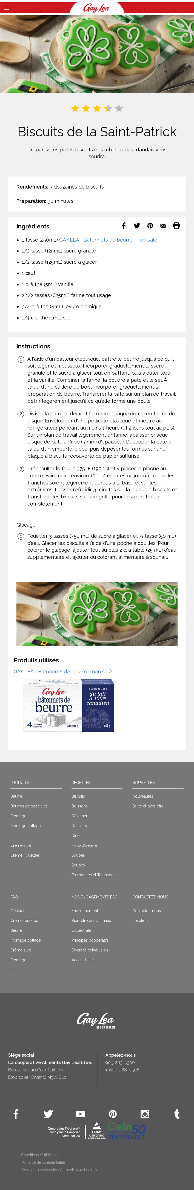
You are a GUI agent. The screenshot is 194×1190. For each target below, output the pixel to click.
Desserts (79, 826)
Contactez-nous (150, 897)
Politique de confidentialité (43, 1162)
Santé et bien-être (148, 806)
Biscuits (78, 796)
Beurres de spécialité (29, 806)
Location (140, 920)
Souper (78, 855)
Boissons (80, 806)
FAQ (14, 897)
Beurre (16, 796)
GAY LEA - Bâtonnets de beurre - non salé (108, 240)
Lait (13, 835)
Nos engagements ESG (95, 897)
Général (17, 911)
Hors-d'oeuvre (84, 845)
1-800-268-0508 (122, 1070)
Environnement (85, 911)
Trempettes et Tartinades (93, 875)
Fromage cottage (25, 826)
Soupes (78, 865)
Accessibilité (83, 960)
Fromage (18, 816)
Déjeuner (79, 816)
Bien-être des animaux (91, 920)
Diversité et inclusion (90, 950)
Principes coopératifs (90, 940)
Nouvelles (143, 782)
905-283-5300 (120, 1062)
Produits (19, 782)
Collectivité (81, 930)
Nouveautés (142, 796)
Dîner (76, 835)
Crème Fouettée (24, 855)
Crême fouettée (24, 920)
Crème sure (20, 845)
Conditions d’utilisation (40, 1155)
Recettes (81, 782)
